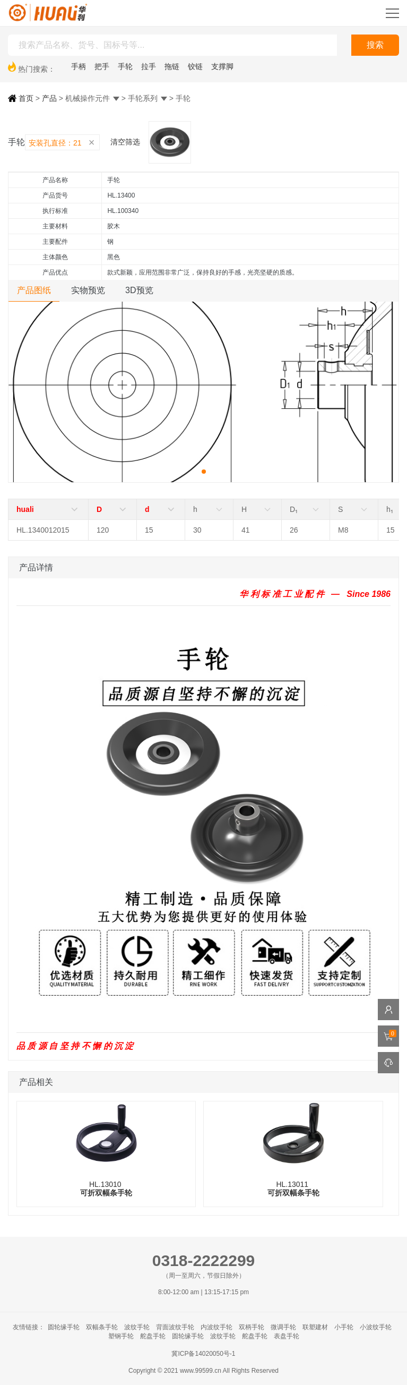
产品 (49, 98)
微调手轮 (283, 1327)
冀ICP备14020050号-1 (203, 1353)
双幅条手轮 (102, 1327)
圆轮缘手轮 (64, 1327)
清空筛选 (125, 142)
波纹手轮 (137, 1327)
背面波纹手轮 (175, 1327)
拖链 (171, 66)
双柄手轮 (251, 1327)
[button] (204, 471)
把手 (101, 66)
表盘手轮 (286, 1336)
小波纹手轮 (376, 1327)
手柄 (78, 66)
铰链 (195, 66)
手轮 (125, 66)
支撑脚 (222, 66)
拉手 (148, 66)
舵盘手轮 (153, 1336)
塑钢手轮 (121, 1336)
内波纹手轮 (216, 1327)
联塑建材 (315, 1327)
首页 (20, 98)
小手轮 (343, 1327)
